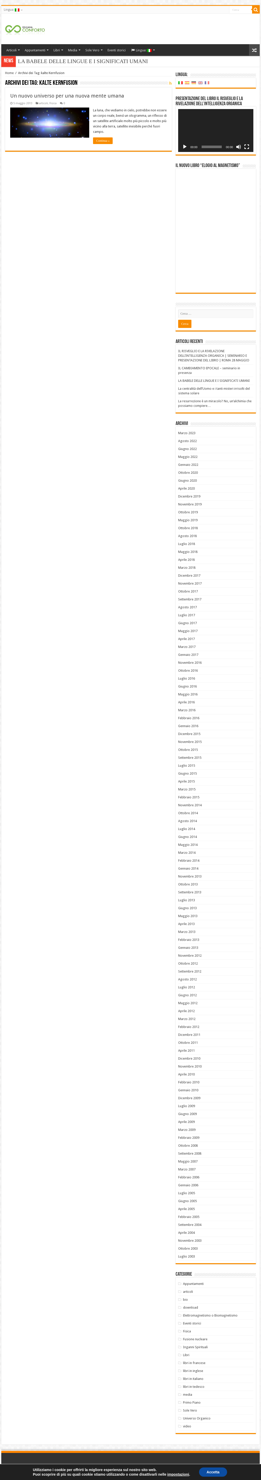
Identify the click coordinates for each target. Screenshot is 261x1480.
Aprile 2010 (186, 1074)
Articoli (11, 50)
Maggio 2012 (188, 1003)
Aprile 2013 (186, 924)
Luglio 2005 (186, 1193)
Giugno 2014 (187, 837)
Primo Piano (192, 1402)
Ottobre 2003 (188, 1248)
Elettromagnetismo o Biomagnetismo (210, 1315)
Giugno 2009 (187, 1114)
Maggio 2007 (188, 1161)
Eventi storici (117, 50)
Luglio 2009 (186, 1106)
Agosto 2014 (187, 821)
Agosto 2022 (187, 441)
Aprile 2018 (186, 560)
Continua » (103, 141)
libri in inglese (193, 1371)
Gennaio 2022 (188, 465)
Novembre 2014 (190, 805)
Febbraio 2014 (188, 860)
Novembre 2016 (190, 663)
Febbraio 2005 (188, 1217)
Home (9, 73)
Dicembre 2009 (189, 1098)
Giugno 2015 (187, 773)
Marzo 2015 (186, 789)
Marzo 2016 (186, 710)
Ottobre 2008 (188, 1145)
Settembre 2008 (189, 1153)
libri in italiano (193, 1379)
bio (185, 1299)
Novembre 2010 (190, 1066)
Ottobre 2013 (188, 884)
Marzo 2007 (186, 1169)
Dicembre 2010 (189, 1058)
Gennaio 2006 (188, 1185)
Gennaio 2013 (188, 948)
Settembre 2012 (189, 971)
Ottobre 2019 (188, 512)
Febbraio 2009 (188, 1138)
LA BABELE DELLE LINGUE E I (56, 61)
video (187, 1426)
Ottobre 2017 (188, 591)
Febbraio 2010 (188, 1082)
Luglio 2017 (186, 615)
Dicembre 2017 (189, 575)
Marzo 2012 (186, 1019)
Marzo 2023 (186, 433)
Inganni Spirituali (195, 1347)
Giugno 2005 (187, 1201)
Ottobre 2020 (188, 473)
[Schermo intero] (246, 146)
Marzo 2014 (186, 853)
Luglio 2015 (186, 765)
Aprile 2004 (186, 1233)
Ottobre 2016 (188, 670)
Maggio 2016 (188, 694)
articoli (43, 103)
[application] (215, 130)
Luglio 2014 (186, 829)
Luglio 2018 (186, 544)
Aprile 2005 (186, 1209)
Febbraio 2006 (188, 1177)
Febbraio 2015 (188, 797)
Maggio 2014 (188, 845)
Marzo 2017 (186, 647)
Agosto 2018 (187, 536)
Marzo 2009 (186, 1130)
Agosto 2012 (187, 979)
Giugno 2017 (187, 623)
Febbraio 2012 (188, 1027)
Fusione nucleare (195, 1339)
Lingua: (11, 9)
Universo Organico (197, 1418)
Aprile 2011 (186, 1050)
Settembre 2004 (189, 1225)
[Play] (184, 146)
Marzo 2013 (186, 932)
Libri (57, 50)
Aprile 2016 (186, 702)
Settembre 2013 (189, 892)
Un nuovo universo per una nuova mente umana (67, 96)
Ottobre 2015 (188, 750)
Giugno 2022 (187, 449)
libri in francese (194, 1363)
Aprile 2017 (186, 639)
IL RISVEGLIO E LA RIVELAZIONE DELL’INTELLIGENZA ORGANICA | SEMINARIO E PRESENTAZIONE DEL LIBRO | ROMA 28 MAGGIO (213, 355)
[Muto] (238, 146)
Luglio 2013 (186, 900)
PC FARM (250, 1472)
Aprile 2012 (186, 1011)
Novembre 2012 (190, 955)
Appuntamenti (35, 50)
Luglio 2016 (186, 678)
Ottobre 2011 (188, 1043)
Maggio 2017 (188, 631)
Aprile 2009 (186, 1122)
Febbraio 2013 (188, 940)
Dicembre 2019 (189, 496)
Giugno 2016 (187, 686)
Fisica (53, 103)
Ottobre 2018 (188, 528)
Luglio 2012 (186, 987)
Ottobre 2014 (188, 813)
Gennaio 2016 (188, 726)
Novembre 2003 (190, 1240)
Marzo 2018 (186, 568)
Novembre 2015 (190, 742)
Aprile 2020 (186, 488)
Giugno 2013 (187, 908)
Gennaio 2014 (188, 868)
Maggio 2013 (188, 916)
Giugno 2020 (187, 480)
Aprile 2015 (186, 781)
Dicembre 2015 (189, 734)
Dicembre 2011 (189, 1035)
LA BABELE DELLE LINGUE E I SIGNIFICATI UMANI (214, 381)
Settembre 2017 (189, 599)
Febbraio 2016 (188, 718)
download (190, 1307)
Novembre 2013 (190, 876)
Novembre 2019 (190, 504)
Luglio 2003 (186, 1256)
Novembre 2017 (190, 583)
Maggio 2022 (188, 457)
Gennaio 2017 (188, 655)
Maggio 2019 (188, 520)
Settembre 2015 (189, 758)
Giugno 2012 (187, 995)
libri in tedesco (193, 1387)
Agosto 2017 (187, 607)
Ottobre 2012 (188, 963)
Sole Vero (92, 50)
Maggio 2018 (188, 552)
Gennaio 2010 (188, 1090)
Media (72, 50)
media (187, 1394)
